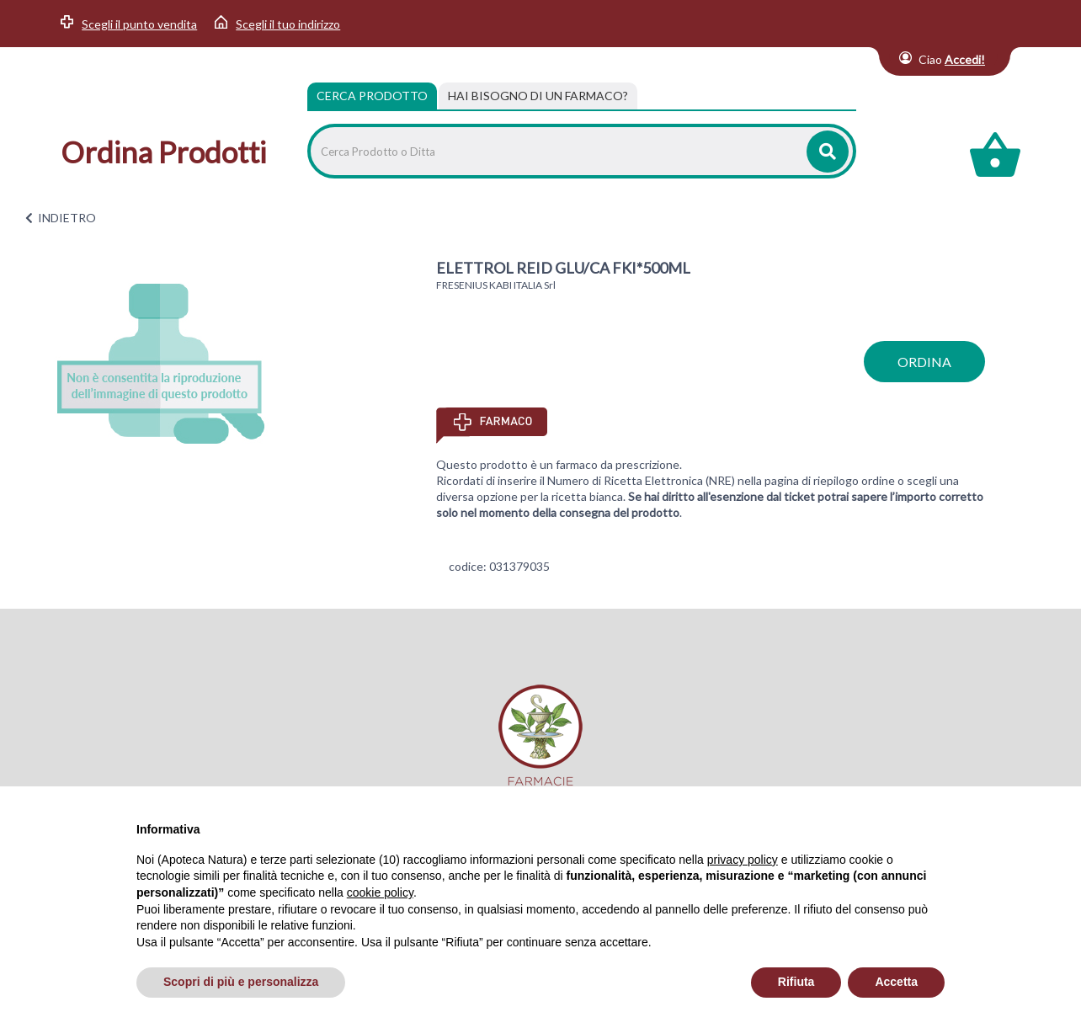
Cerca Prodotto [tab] (372, 95)
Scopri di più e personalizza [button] (240, 981)
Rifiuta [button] (796, 981)
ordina (924, 362)
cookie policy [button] (380, 892)
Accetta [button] (896, 981)
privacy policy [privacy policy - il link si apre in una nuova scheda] (742, 859)
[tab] (538, 96)
